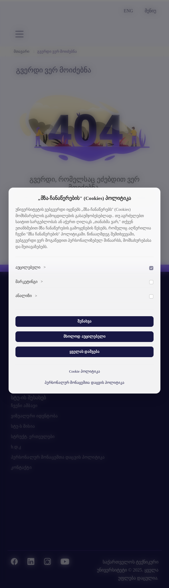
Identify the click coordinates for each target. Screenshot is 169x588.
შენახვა (84, 321)
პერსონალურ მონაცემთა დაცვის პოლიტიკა (84, 383)
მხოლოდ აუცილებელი (84, 337)
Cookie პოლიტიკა (84, 371)
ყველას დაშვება (84, 352)
